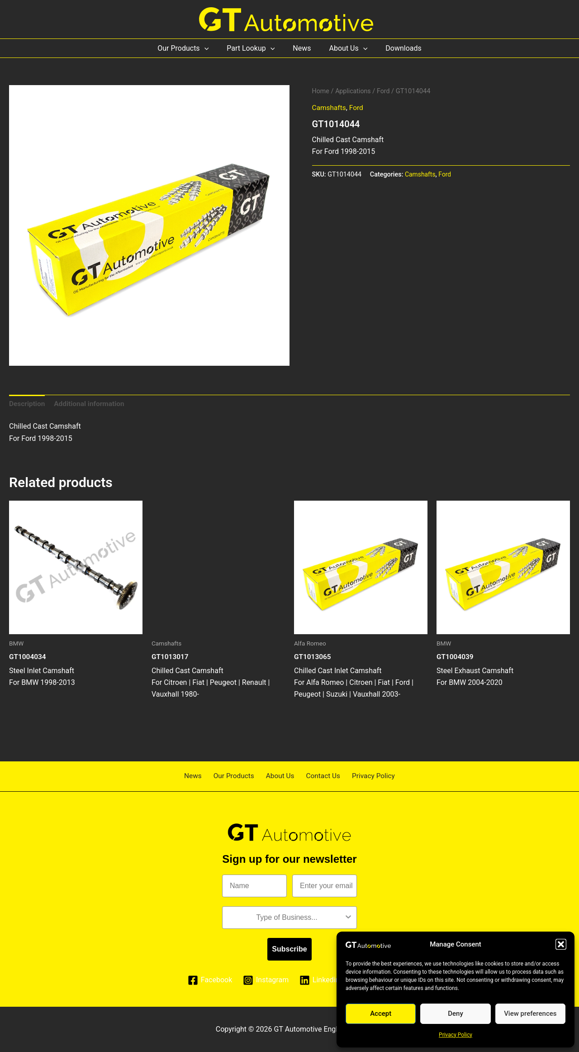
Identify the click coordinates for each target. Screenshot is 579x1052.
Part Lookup (254, 48)
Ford (385, 91)
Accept (380, 1013)
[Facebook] (209, 980)
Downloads (396, 48)
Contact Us (319, 775)
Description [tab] (27, 404)
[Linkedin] (319, 980)
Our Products (190, 48)
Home (321, 91)
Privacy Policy (455, 1035)
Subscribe (289, 949)
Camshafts (329, 107)
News (302, 48)
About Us (345, 48)
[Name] (254, 886)
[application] (211, 48)
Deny (455, 1013)
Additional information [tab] (91, 404)
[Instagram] (265, 980)
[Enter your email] (324, 886)
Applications (354, 91)
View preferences (530, 1013)
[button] (560, 944)
